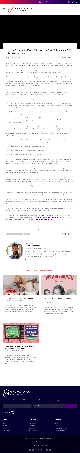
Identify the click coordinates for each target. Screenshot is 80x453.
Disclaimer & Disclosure (40, 445)
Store (56, 423)
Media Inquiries (33, 430)
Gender (24, 47)
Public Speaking (33, 423)
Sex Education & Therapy (61, 428)
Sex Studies (58, 425)
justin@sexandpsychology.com (50, 2)
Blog (4, 423)
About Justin (6, 430)
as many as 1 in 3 (26, 65)
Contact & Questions (60, 430)
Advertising (32, 428)
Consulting (32, 425)
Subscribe (70, 406)
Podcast (5, 425)
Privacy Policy (40, 441)
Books (4, 428)
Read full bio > (29, 259)
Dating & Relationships (14, 47)
